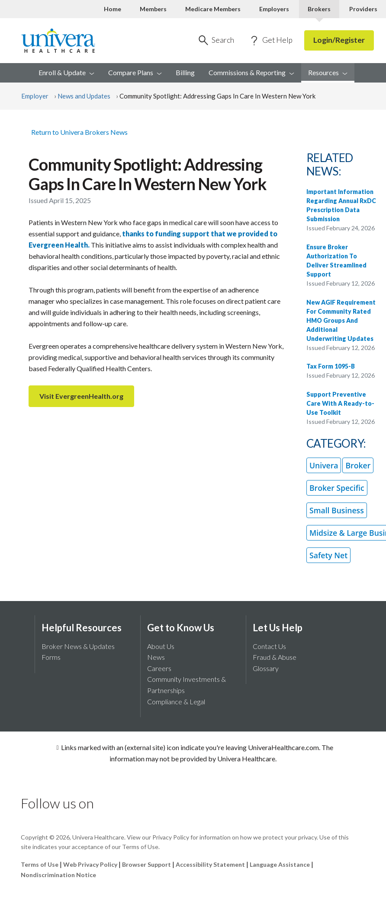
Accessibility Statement (210, 864)
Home (112, 9)
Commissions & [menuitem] (251, 72)
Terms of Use (39, 864)
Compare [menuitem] (135, 72)
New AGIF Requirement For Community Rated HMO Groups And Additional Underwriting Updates (341, 320)
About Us (160, 646)
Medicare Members (213, 9)
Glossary (266, 668)
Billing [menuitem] (185, 72)
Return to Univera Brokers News (79, 132)
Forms (51, 657)
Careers (159, 668)
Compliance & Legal (176, 701)
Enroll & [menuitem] (66, 72)
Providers (363, 9)
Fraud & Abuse (274, 657)
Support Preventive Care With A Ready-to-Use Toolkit (340, 403)
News (156, 657)
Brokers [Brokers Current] (319, 9)
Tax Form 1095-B (330, 366)
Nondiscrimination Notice (58, 874)
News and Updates (84, 96)
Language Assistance (280, 864)
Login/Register (339, 40)
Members (153, 9)
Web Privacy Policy (90, 864)
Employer (34, 96)
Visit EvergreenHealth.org (81, 396)
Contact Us (269, 646)
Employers (274, 9)
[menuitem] (327, 73)
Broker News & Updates (78, 646)
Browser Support (146, 864)
